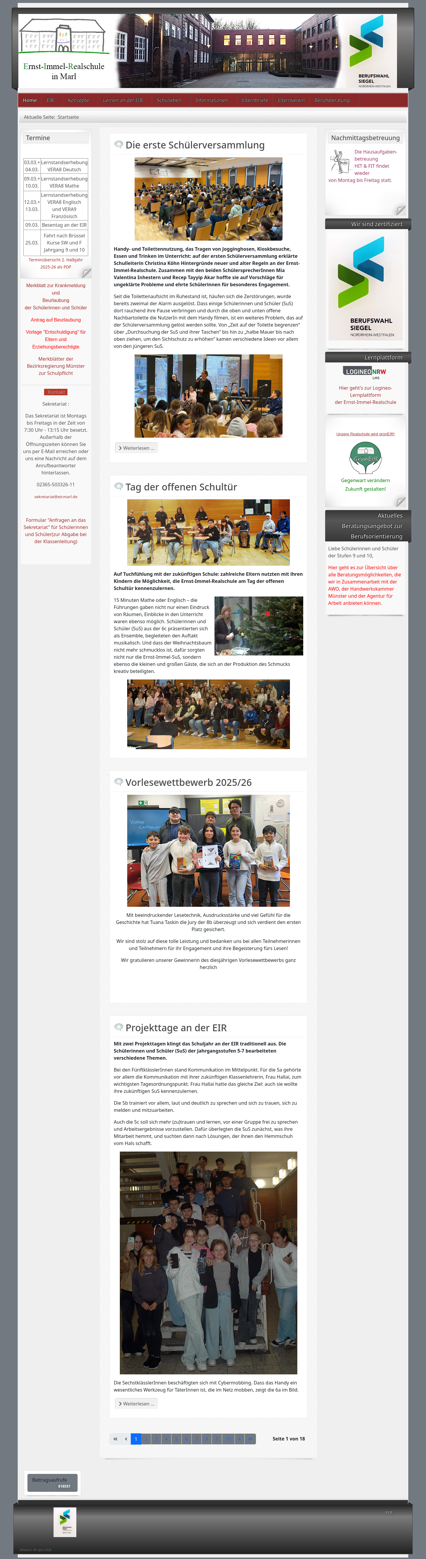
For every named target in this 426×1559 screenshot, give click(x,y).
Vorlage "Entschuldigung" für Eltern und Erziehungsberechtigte (56, 339)
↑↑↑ (389, 1512)
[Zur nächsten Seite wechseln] (240, 1439)
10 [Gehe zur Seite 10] (228, 1439)
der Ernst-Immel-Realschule (365, 402)
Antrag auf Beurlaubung (56, 319)
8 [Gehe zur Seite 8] (206, 1439)
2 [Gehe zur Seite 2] (146, 1439)
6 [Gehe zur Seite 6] (186, 1439)
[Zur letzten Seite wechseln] (250, 1439)
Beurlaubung (55, 300)
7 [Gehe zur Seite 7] (196, 1439)
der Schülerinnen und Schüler (56, 307)
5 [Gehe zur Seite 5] (176, 1439)
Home (30, 100)
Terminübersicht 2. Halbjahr (56, 260)
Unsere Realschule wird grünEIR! (365, 434)
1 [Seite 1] (136, 1439)
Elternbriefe (255, 100)
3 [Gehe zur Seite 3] (156, 1439)
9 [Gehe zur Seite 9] (216, 1439)
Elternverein (291, 100)
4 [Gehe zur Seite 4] (166, 1439)
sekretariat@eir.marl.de (55, 496)
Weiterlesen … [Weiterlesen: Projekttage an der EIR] (136, 1403)
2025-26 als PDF (56, 267)
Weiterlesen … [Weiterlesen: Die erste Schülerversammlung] (136, 448)
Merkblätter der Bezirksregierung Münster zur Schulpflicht (56, 366)
